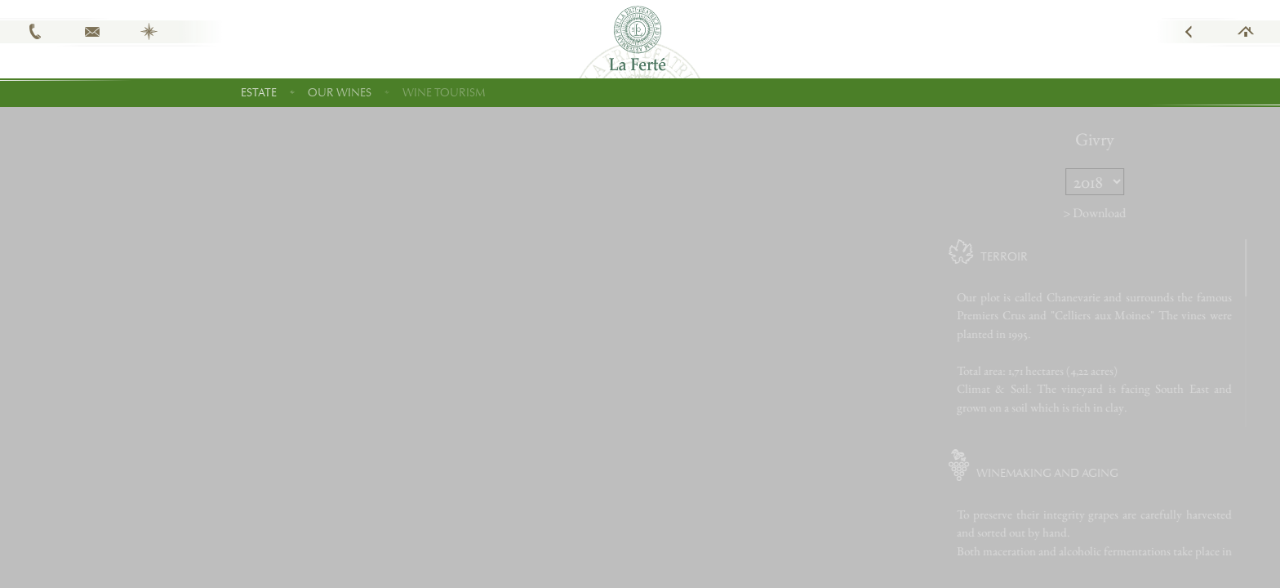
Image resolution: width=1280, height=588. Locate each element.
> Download (1120, 212)
